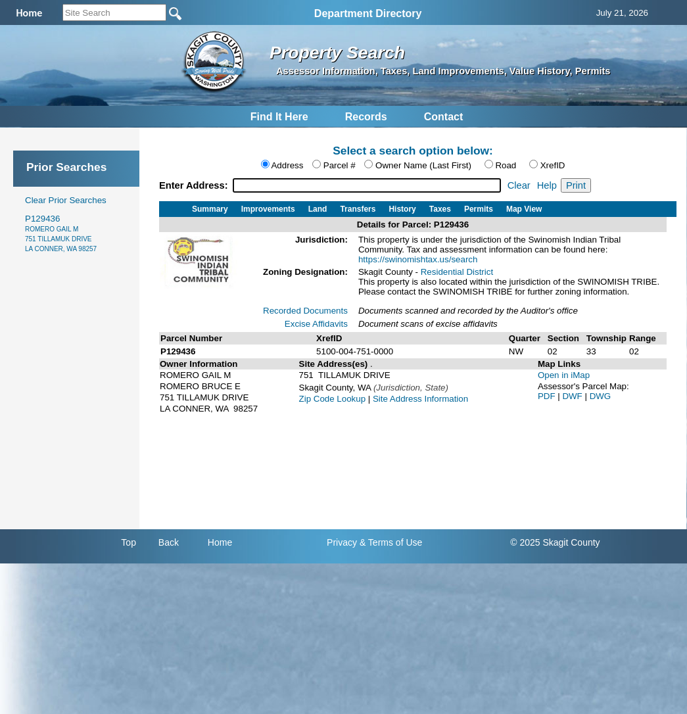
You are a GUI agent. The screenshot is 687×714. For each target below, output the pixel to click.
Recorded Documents (305, 311)
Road (505, 165)
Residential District (457, 272)
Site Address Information (420, 399)
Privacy (342, 542)
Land (317, 209)
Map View (524, 209)
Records (366, 116)
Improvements (268, 209)
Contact (443, 116)
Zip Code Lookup (332, 399)
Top (128, 542)
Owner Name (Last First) (423, 165)
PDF (547, 396)
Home (220, 542)
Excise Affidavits (316, 324)
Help (547, 185)
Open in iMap (564, 375)
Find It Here (279, 116)
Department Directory (368, 13)
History (402, 209)
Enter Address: (195, 185)
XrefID (552, 165)
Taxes (440, 209)
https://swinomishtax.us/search (418, 259)
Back (168, 542)
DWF (573, 396)
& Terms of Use (391, 542)
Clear (519, 185)
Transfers (357, 209)
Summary (210, 209)
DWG (600, 396)
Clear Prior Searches (66, 200)
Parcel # (339, 165)
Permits (478, 209)
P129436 (61, 233)
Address (287, 165)
